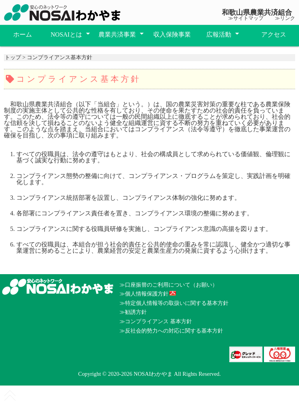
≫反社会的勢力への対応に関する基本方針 (171, 331)
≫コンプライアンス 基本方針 (156, 321)
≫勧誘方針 (133, 312)
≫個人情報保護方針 (144, 293)
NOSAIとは (66, 34)
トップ (13, 57)
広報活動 (218, 34)
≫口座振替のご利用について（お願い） (169, 285)
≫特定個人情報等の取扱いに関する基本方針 (174, 303)
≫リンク (285, 18)
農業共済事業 (117, 34)
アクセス (273, 34)
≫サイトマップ (246, 18)
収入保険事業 (172, 34)
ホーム (22, 34)
